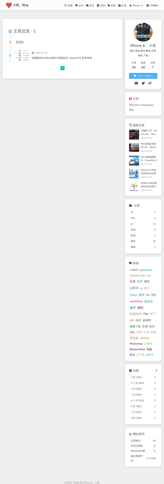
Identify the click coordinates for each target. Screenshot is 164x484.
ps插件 (146, 332)
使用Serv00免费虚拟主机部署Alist (147, 179)
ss (153, 276)
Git (152, 283)
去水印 (144, 308)
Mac (130, 320)
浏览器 (132, 326)
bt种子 (141, 343)
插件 (137, 320)
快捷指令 (134, 302)
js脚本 (146, 276)
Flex (143, 302)
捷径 (141, 296)
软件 (130, 276)
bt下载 (132, 343)
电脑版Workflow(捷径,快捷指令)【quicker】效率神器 (63, 58)
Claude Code (135, 269)
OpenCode (143, 264)
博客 (130, 289)
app (146, 270)
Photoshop (134, 332)
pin (130, 308)
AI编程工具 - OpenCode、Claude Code (147, 127)
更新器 (132, 296)
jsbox (138, 283)
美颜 (147, 337)
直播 (143, 314)
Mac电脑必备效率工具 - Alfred (147, 140)
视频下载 (133, 314)
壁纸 (137, 276)
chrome (142, 326)
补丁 (150, 302)
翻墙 (149, 314)
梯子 (130, 283)
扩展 (144, 320)
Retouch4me (135, 337)
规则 (148, 296)
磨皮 (153, 337)
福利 (136, 308)
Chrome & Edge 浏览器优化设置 (147, 166)
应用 (153, 270)
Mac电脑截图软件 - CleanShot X (147, 153)
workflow (140, 290)
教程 (147, 283)
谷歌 (151, 320)
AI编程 (132, 264)
